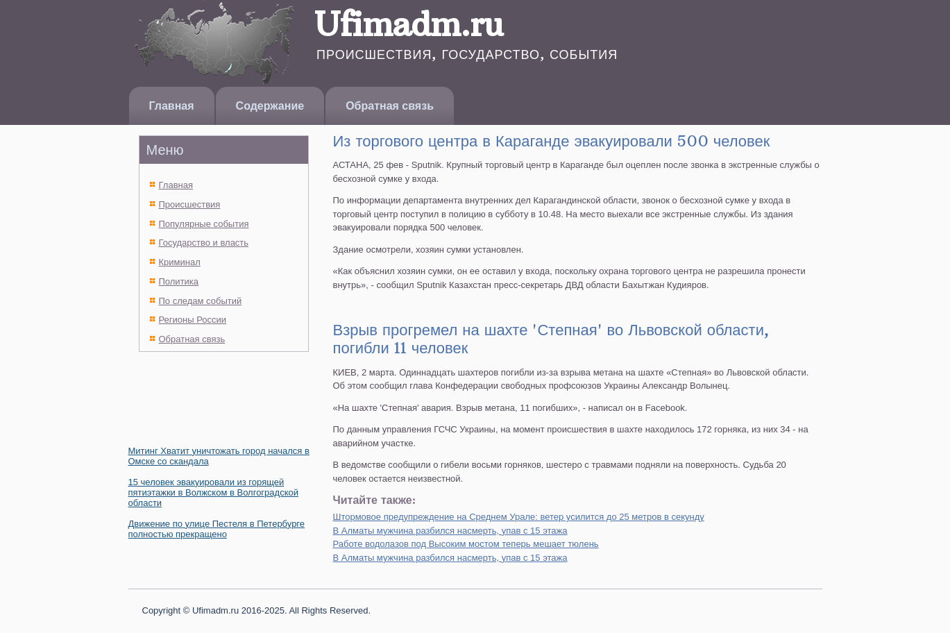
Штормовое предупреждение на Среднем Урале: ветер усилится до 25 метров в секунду (518, 517)
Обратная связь (390, 106)
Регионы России (193, 319)
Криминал (180, 262)
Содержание (270, 106)
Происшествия (190, 204)
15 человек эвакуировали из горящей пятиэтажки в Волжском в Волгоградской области (213, 492)
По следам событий (200, 301)
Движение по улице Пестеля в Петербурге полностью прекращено (216, 528)
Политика (179, 281)
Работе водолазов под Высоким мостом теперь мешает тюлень (466, 544)
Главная (171, 106)
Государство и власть (204, 242)
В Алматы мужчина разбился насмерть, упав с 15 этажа (450, 530)
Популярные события (204, 224)
